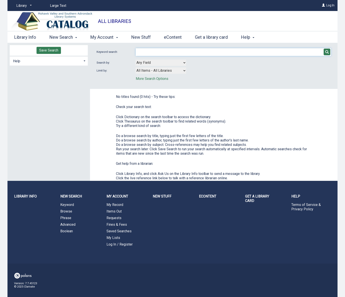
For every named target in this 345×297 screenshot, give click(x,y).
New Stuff (141, 37)
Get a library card (211, 37)
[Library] (23, 5)
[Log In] (323, 5)
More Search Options (152, 79)
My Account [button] (104, 37)
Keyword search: (107, 51)
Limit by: (102, 70)
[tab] (49, 61)
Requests (113, 218)
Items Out (114, 211)
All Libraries (114, 21)
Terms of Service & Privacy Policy (306, 207)
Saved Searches (119, 231)
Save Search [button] (48, 50)
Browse (66, 211)
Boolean (66, 231)
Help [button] (247, 37)
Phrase (65, 218)
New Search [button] (63, 37)
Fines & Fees (116, 224)
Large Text (58, 6)
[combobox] (161, 63)
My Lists (113, 238)
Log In (330, 5)
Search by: (103, 62)
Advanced (67, 224)
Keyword (67, 205)
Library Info (25, 37)
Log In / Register (119, 244)
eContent (173, 37)
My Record (114, 205)
